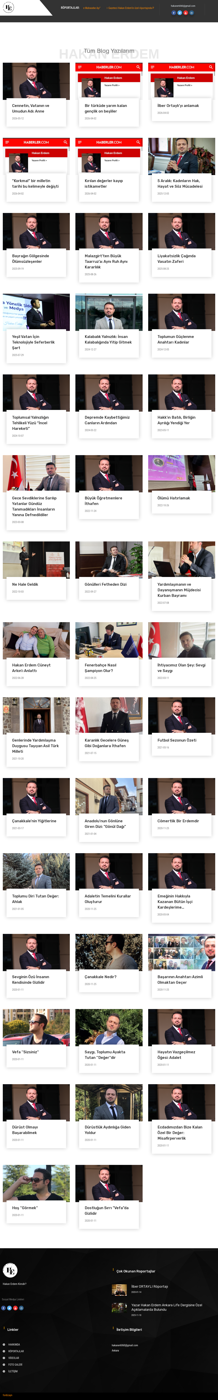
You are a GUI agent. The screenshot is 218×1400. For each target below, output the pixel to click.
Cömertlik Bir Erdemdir (178, 821)
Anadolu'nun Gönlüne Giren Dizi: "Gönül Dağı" (105, 824)
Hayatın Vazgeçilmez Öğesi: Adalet (176, 1055)
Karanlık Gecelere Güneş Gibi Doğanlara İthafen (107, 743)
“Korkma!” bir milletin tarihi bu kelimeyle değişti (35, 184)
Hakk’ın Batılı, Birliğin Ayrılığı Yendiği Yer (176, 420)
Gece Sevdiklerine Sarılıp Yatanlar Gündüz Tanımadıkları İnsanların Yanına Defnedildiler (34, 506)
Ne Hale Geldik (25, 584)
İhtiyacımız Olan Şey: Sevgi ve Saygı (181, 668)
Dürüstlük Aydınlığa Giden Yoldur (108, 1130)
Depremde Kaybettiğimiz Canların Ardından (107, 420)
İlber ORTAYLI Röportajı (149, 1286)
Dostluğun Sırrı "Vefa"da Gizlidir (107, 1211)
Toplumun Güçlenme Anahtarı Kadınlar (175, 339)
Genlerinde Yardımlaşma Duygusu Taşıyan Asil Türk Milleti (35, 746)
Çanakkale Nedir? (101, 977)
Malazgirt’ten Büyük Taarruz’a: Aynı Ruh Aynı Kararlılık (106, 261)
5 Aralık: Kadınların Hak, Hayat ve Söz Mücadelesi (180, 184)
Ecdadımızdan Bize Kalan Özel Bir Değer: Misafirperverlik (179, 1133)
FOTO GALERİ (15, 1364)
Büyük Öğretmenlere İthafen (103, 501)
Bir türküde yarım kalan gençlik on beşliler (106, 108)
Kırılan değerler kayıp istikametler (104, 184)
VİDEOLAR (13, 1357)
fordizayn (7, 1395)
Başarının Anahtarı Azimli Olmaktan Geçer (180, 980)
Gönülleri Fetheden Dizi (106, 584)
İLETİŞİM (12, 1371)
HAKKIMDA (14, 1344)
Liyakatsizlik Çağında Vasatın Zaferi (176, 259)
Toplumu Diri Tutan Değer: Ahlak (35, 899)
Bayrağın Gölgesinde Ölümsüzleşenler (30, 259)
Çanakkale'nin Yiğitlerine (34, 821)
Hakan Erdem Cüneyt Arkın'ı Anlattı (31, 668)
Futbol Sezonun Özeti (176, 740)
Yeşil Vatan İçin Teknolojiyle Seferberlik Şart (33, 342)
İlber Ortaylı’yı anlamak (178, 105)
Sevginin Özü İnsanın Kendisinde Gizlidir (30, 980)
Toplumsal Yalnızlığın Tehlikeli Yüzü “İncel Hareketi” (30, 423)
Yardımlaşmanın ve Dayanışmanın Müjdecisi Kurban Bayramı (179, 590)
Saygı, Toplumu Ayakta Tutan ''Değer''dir (105, 1055)
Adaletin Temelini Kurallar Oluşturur (108, 899)
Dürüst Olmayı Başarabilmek (25, 1130)
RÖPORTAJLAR (16, 1351)
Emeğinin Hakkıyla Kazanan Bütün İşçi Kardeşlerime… (174, 902)
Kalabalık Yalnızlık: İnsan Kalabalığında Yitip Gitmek (108, 339)
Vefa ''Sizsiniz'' (25, 1052)
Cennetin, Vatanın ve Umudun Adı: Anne (30, 108)
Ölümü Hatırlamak (173, 498)
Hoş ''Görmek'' (25, 1208)
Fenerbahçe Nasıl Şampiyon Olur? (100, 668)
